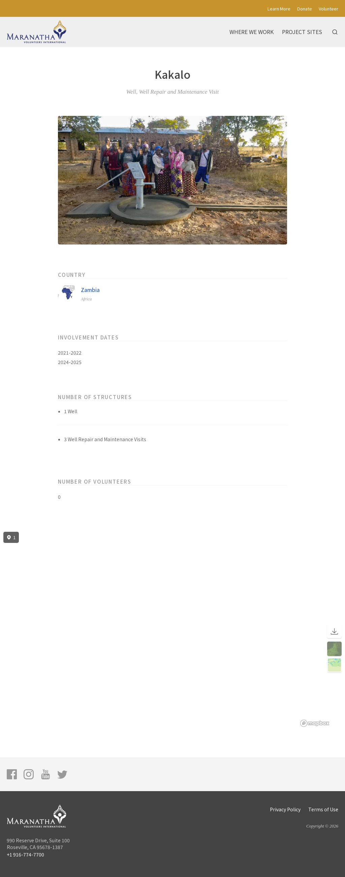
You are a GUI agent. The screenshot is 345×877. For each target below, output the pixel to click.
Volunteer (328, 8)
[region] (172, 629)
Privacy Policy (285, 809)
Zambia (90, 289)
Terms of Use (323, 809)
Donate (304, 8)
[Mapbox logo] (315, 723)
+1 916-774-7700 (25, 854)
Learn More (279, 8)
